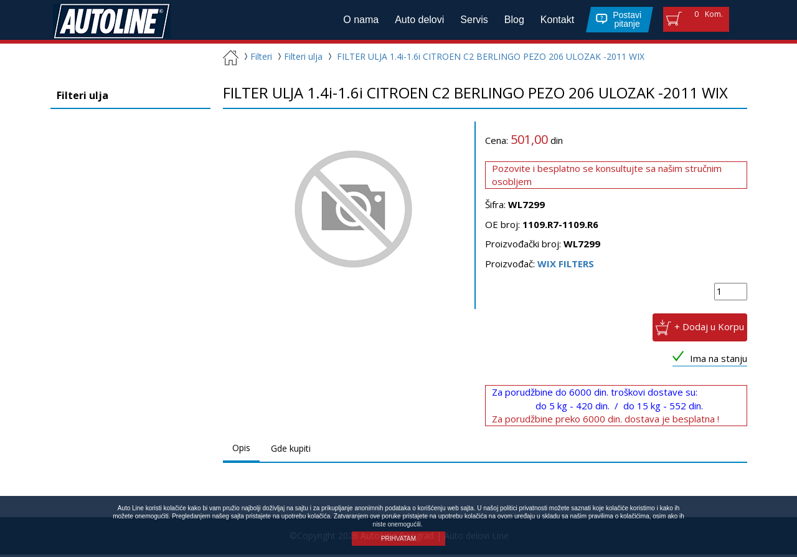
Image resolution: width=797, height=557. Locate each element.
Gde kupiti (291, 451)
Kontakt (553, 21)
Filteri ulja (299, 59)
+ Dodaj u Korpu (709, 329)
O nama (357, 21)
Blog (510, 21)
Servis (470, 21)
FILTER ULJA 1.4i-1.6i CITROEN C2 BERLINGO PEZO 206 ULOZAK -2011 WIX (490, 59)
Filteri (256, 59)
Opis (241, 450)
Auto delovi (415, 21)
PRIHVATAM (398, 538)
